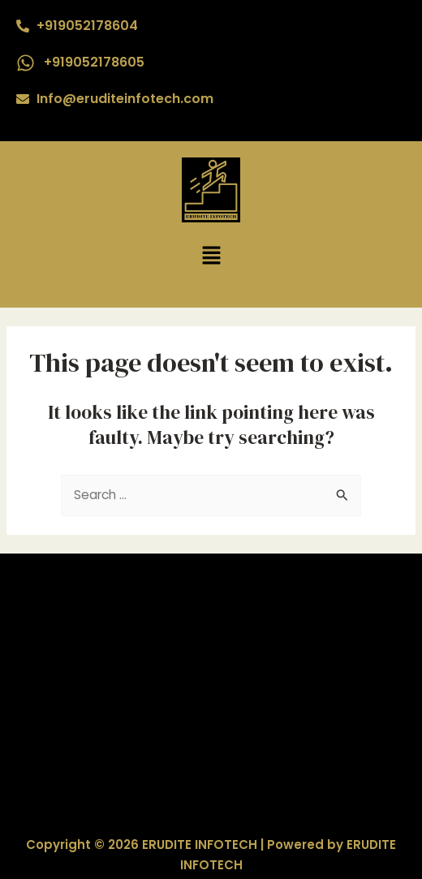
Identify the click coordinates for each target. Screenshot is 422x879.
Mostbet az (211, 755)
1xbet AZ (211, 671)
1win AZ (211, 608)
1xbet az (211, 734)
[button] (211, 256)
